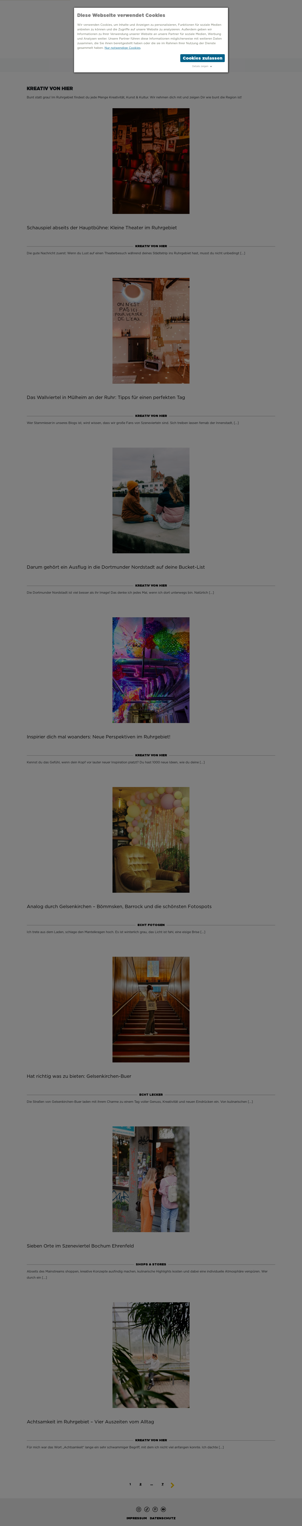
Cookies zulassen (202, 58)
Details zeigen (200, 66)
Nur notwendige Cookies (122, 48)
